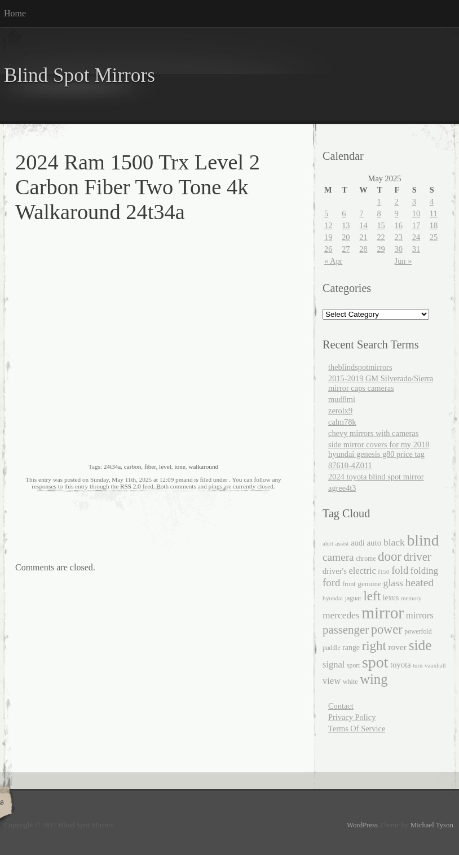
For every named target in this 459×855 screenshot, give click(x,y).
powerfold (417, 631)
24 (416, 237)
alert (328, 543)
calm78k (342, 421)
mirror (382, 613)
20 (346, 237)
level (165, 466)
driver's (335, 570)
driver (417, 557)
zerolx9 (340, 410)
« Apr (333, 260)
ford (331, 582)
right (374, 646)
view (332, 680)
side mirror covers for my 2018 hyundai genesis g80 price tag (378, 449)
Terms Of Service (356, 728)
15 (381, 225)
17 (416, 225)
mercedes (341, 615)
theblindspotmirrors (360, 367)
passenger (346, 629)
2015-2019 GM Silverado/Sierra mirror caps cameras (380, 383)
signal (334, 664)
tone (179, 466)
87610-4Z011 (350, 465)
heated (419, 582)
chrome (366, 558)
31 (416, 249)
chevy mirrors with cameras (373, 433)
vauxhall (435, 665)
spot (375, 662)
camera (338, 557)
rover (397, 647)
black (394, 542)
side (420, 645)
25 (434, 237)
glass (393, 582)
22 (381, 237)
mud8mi (341, 399)
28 (363, 249)
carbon (132, 466)
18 (434, 225)
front (349, 584)
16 (399, 225)
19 (328, 237)
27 (346, 249)
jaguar (353, 598)
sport (353, 665)
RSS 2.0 (130, 486)
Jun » (403, 260)
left (372, 596)
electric (362, 570)
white (350, 682)
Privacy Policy (352, 717)
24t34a (112, 466)
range (351, 647)
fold (399, 570)
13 (346, 225)
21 (363, 237)
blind (423, 540)
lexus (391, 598)
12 (328, 225)
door (389, 556)
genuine (369, 583)
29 (381, 249)
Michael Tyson (432, 825)
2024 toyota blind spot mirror (375, 476)
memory (411, 598)
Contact (341, 705)
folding (424, 570)
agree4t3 (342, 487)
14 (363, 225)
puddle (332, 648)
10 (416, 213)
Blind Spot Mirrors (79, 75)
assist (342, 543)
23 (399, 237)
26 (328, 249)
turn (417, 665)
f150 (383, 571)
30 (399, 249)
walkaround (203, 466)
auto (374, 542)
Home (15, 13)
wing (373, 679)
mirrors (420, 615)
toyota (400, 664)
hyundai (333, 598)
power (387, 629)
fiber (150, 466)
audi (358, 542)
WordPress (362, 825)
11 (434, 213)
